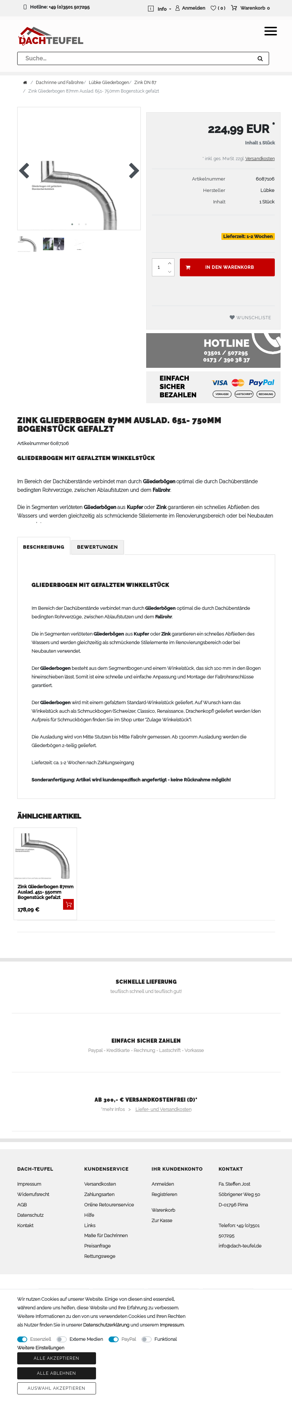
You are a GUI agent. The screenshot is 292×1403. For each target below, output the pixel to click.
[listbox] (45, 856)
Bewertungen (97, 547)
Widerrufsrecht (33, 1194)
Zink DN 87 (145, 82)
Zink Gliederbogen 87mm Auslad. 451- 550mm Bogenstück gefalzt (45, 892)
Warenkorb (163, 1210)
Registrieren (164, 1194)
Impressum (29, 1184)
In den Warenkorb (220, 267)
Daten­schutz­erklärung (106, 1325)
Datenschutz (30, 1215)
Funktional (165, 1339)
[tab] (44, 547)
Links (89, 1225)
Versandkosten (260, 158)
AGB (22, 1204)
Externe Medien (86, 1339)
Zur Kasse (162, 1220)
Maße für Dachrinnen (106, 1235)
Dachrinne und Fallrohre (59, 82)
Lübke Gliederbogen (109, 82)
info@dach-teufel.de (240, 1246)
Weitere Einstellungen (40, 1347)
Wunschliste (250, 317)
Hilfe (89, 1215)
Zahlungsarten (99, 1194)
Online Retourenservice (109, 1204)
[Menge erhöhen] (170, 263)
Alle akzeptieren (56, 1358)
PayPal (128, 1339)
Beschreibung (43, 547)
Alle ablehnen (56, 1373)
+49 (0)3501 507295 (69, 7)
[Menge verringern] (170, 271)
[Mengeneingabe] (159, 267)
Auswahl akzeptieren (56, 1388)
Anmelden (163, 1184)
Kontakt (25, 1225)
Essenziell (40, 1339)
